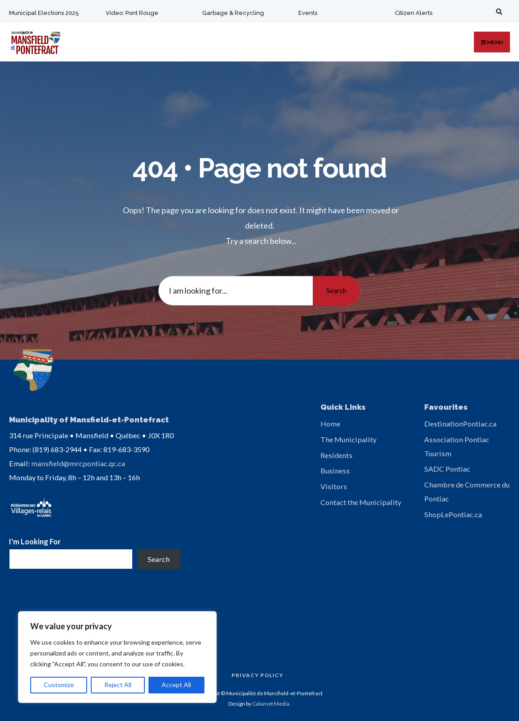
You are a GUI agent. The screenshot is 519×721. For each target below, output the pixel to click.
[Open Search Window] (497, 11)
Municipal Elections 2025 (44, 12)
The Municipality (348, 439)
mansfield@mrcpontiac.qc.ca (78, 462)
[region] (117, 657)
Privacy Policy (257, 673)
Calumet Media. (271, 701)
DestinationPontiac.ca (460, 423)
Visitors (333, 486)
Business (335, 470)
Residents (336, 455)
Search (336, 290)
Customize (59, 684)
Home (330, 423)
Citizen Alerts (412, 12)
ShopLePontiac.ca (453, 514)
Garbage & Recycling (232, 12)
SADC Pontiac (447, 468)
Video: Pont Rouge (131, 12)
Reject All (117, 684)
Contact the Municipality (360, 502)
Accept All (176, 684)
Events (307, 12)
